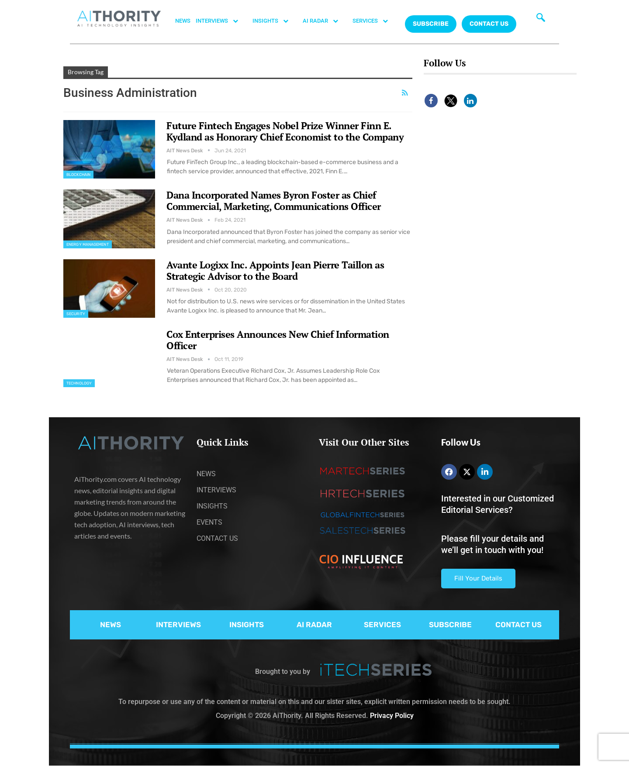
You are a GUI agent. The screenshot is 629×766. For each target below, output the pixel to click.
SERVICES (375, 21)
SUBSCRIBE (450, 624)
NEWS (182, 20)
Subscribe (431, 23)
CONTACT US (489, 23)
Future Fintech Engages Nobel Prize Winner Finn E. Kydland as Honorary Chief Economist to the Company (285, 131)
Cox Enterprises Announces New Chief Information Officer (277, 340)
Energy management (87, 244)
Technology (79, 383)
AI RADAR (325, 21)
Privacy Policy (392, 715)
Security (75, 314)
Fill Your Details (478, 578)
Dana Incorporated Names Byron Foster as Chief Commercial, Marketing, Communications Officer (273, 201)
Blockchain (78, 174)
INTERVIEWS (221, 21)
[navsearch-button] (541, 19)
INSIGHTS (274, 21)
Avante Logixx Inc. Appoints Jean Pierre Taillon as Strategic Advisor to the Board (275, 270)
